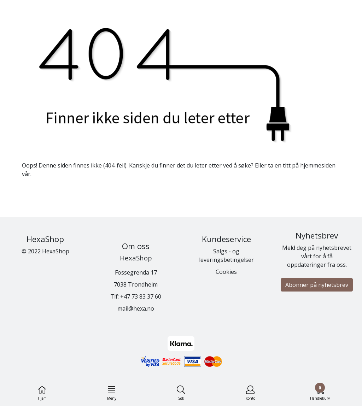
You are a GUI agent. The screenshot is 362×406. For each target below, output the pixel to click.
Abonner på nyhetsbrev (316, 285)
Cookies (226, 272)
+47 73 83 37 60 (140, 296)
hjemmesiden (317, 165)
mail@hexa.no (135, 308)
